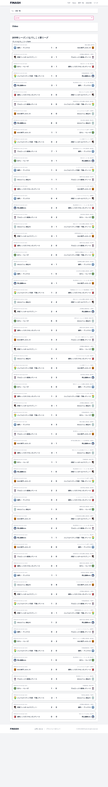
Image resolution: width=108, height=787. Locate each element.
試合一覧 (18, 11)
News (74, 3)
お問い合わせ (39, 729)
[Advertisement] (53, 759)
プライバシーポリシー (53, 729)
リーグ (96, 3)
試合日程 (89, 3)
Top (12, 11)
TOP (68, 3)
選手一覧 (81, 3)
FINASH (15, 2)
